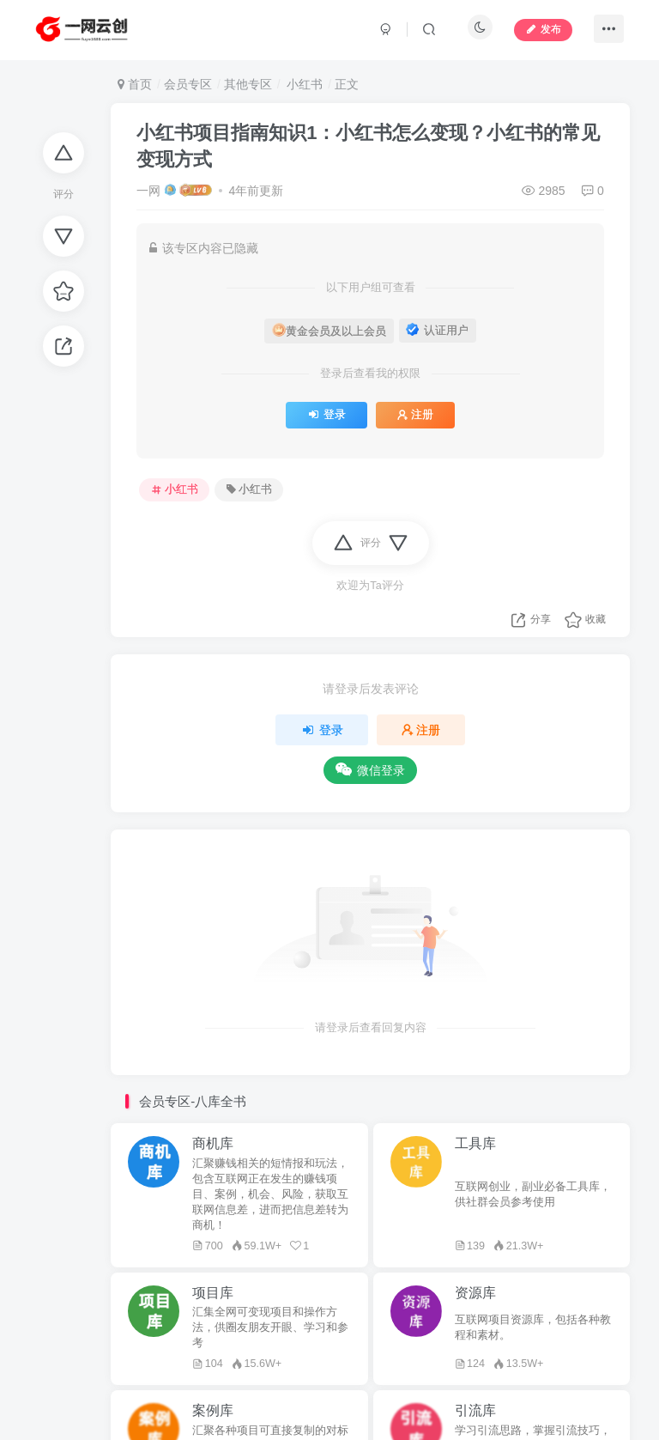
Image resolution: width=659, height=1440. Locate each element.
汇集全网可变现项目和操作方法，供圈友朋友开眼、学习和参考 (270, 1327)
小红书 (303, 84)
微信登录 (370, 770)
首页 (135, 84)
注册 (415, 415)
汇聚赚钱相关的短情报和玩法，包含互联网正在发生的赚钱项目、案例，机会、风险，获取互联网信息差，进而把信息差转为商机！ (270, 1194)
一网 (148, 190)
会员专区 (188, 84)
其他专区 (248, 84)
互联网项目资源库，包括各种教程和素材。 (533, 1327)
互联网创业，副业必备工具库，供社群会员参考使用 (533, 1194)
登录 (326, 415)
